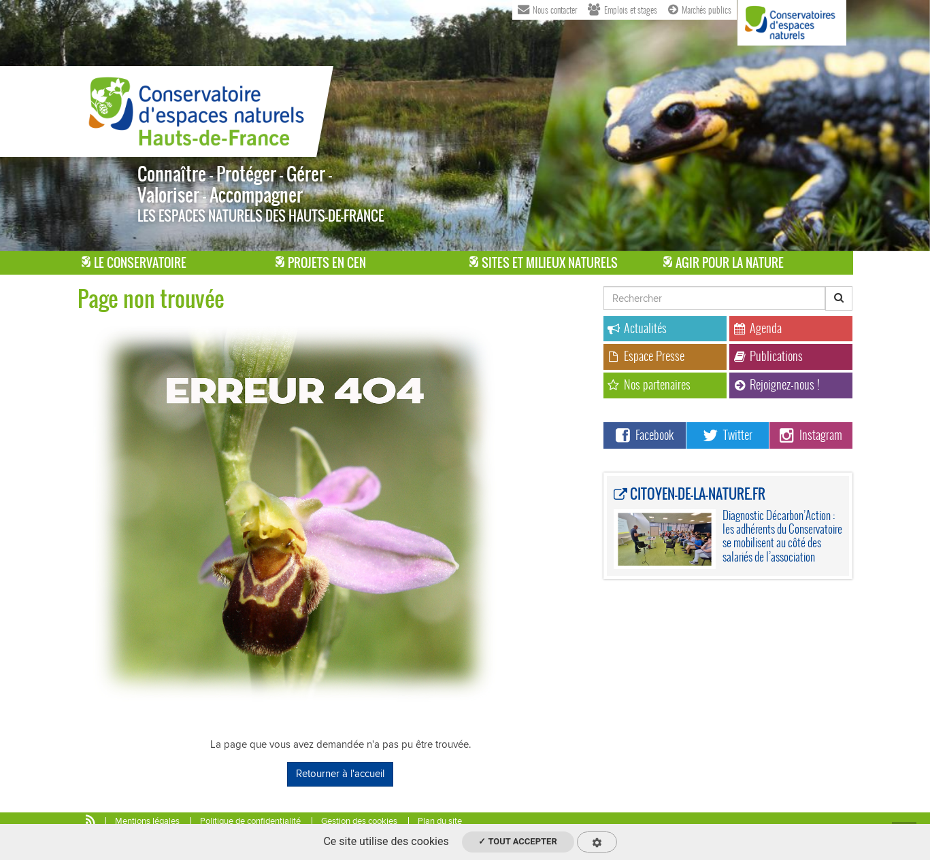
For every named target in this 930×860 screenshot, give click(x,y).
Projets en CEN (321, 263)
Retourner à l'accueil (340, 774)
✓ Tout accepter (517, 841)
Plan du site (440, 821)
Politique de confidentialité (250, 821)
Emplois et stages (622, 9)
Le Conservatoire (134, 263)
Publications (768, 356)
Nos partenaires (649, 384)
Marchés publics (699, 9)
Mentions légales (147, 821)
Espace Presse (646, 356)
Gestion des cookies (359, 821)
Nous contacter (547, 9)
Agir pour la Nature (723, 263)
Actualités (637, 328)
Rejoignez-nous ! (776, 384)
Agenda (757, 328)
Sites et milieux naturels (543, 263)
